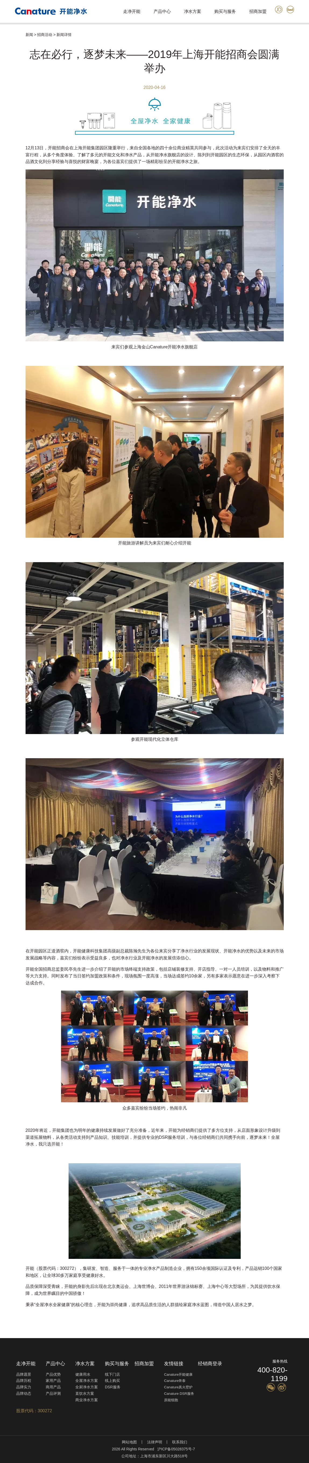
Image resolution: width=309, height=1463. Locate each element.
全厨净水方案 (86, 1387)
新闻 (29, 34)
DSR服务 (112, 1387)
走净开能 (131, 11)
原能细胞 (171, 1400)
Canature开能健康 (178, 1374)
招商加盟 (258, 11)
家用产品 (53, 1380)
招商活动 (44, 34)
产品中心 (162, 11)
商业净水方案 (86, 1400)
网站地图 (129, 1442)
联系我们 (179, 1442)
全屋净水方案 (86, 1380)
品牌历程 (23, 1380)
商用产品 (53, 1387)
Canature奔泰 (175, 1381)
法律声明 (154, 1442)
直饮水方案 (84, 1393)
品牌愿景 (23, 1374)
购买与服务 (225, 11)
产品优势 (53, 1374)
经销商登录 (210, 1363)
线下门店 (112, 1374)
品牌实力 (23, 1387)
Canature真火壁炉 (178, 1387)
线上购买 (112, 1380)
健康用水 (82, 1374)
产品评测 (53, 1393)
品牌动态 (23, 1393)
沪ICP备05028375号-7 (176, 1449)
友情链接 (173, 1363)
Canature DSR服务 (179, 1394)
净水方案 (192, 11)
